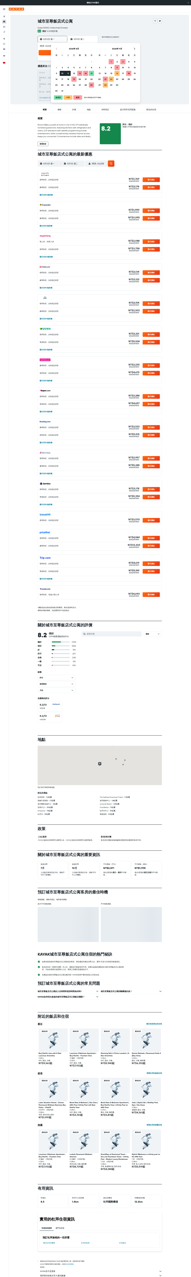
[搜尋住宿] (4, 21)
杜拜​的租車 (85, 1243)
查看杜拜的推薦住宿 (154, 1125)
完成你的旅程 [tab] (47, 1228)
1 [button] (91, 61)
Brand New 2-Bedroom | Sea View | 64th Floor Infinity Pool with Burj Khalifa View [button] (84, 1104)
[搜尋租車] (4, 26)
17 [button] (62, 79)
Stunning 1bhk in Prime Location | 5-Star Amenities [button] (115, 1054)
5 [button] (74, 67)
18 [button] (68, 79)
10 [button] (62, 73)
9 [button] (56, 73)
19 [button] (74, 79)
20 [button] (80, 79)
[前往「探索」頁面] (4, 38)
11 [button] (68, 73)
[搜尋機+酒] (4, 31)
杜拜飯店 (122, 1243)
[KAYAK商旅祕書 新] (4, 49)
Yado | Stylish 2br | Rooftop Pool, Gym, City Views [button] (145, 1103)
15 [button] (91, 73)
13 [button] (80, 73)
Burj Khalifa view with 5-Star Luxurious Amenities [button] (50, 1054)
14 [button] (86, 73)
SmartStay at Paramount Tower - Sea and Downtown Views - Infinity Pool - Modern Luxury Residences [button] (115, 1156)
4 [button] (68, 67)
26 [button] (74, 85)
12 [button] (74, 73)
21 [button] (86, 79)
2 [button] (56, 67)
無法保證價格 (69, 1264)
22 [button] (91, 79)
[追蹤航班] (4, 43)
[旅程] (4, 55)
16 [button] (56, 79)
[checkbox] (50, 706)
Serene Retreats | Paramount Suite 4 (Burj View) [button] (146, 1054)
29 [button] (91, 85)
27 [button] (80, 85)
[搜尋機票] (4, 16)
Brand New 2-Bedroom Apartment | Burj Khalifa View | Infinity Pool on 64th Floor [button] (115, 1104)
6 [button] (79, 67)
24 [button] (62, 85)
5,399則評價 (52, 31)
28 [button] (86, 85)
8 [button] (91, 67)
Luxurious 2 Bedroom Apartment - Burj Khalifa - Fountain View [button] (83, 1054)
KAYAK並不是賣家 (101, 1271)
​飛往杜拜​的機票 (49, 1243)
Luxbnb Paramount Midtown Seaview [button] (81, 1155)
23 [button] (56, 85)
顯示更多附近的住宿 (154, 1024)
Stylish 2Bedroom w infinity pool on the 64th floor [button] (146, 1155)
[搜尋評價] (114, 634)
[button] (188, 2)
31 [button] (62, 91)
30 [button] (56, 91)
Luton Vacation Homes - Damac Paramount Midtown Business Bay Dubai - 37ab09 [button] (52, 1104)
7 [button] (85, 67)
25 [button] (68, 85)
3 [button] (62, 67)
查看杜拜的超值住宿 (154, 1073)
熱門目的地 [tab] (60, 1228)
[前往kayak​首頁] (16, 9)
